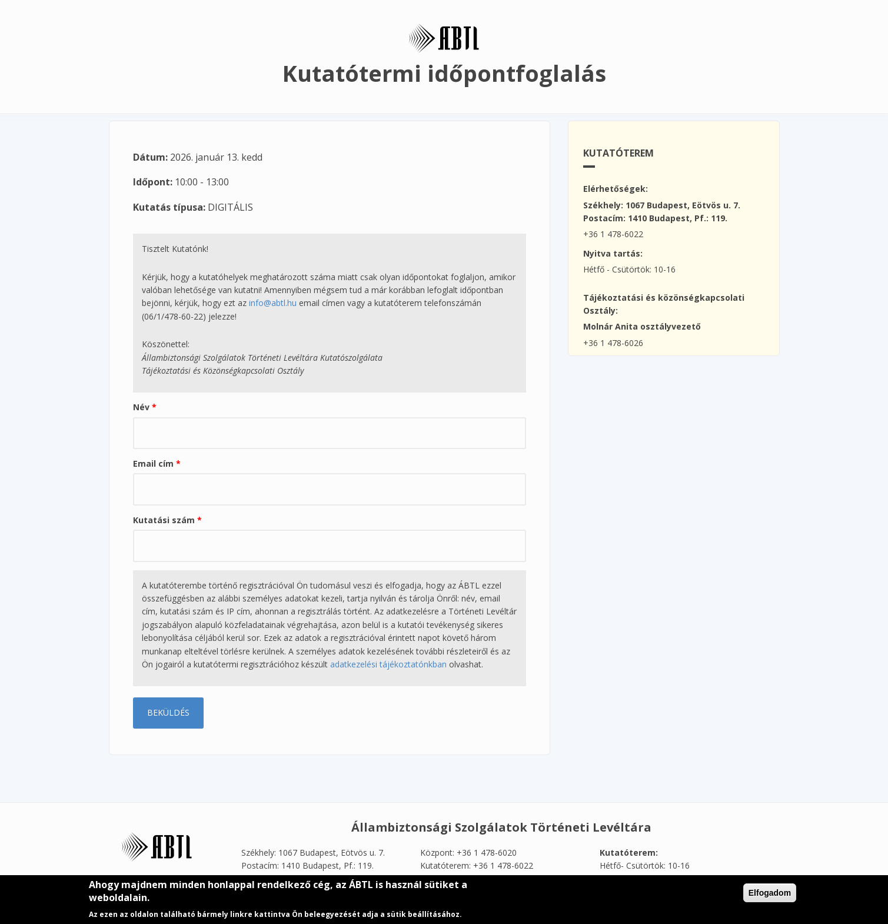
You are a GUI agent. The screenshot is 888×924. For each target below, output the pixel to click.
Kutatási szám (167, 520)
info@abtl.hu (273, 302)
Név (145, 407)
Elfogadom (770, 896)
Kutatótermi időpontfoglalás (444, 73)
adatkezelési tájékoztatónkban (388, 664)
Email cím (157, 463)
